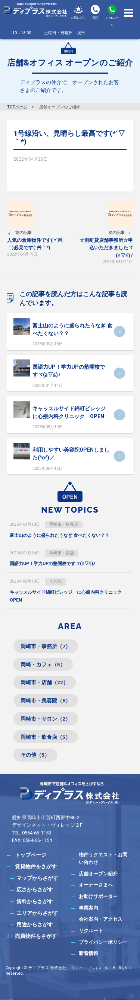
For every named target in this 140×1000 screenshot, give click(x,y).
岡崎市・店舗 (61, 553)
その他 (55, 581)
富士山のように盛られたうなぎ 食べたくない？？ (59, 535)
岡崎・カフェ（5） (43, 664)
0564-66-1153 (36, 833)
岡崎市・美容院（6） (46, 700)
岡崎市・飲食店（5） (46, 737)
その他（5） (35, 755)
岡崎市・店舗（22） (44, 682)
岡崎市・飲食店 (63, 524)
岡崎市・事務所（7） (46, 646)
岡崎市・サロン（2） (46, 719)
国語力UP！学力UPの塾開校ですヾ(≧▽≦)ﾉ (52, 563)
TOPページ (17, 107)
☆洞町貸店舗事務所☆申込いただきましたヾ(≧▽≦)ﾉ (106, 247)
